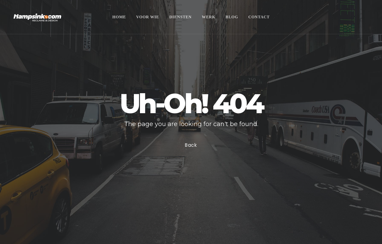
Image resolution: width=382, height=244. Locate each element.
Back (191, 145)
